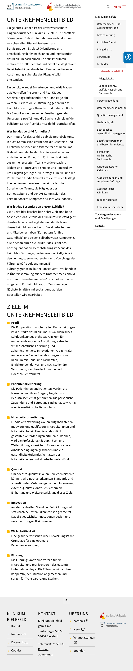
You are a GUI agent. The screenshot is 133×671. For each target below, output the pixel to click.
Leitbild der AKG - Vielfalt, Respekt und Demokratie (110, 89)
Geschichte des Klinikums (105, 190)
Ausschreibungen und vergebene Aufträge (110, 179)
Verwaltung (103, 57)
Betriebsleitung (106, 35)
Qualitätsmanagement (110, 115)
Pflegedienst (104, 49)
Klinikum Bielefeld (105, 17)
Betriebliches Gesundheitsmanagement (111, 131)
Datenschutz (19, 642)
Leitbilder (102, 64)
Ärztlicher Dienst (106, 42)
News (77, 629)
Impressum (18, 634)
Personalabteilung (107, 101)
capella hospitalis (107, 200)
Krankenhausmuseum (110, 207)
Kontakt (99, 226)
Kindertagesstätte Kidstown (107, 168)
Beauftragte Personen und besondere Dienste (110, 142)
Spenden (79, 651)
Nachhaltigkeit (105, 122)
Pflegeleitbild (106, 78)
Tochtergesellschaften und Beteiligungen (108, 216)
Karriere (78, 621)
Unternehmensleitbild (111, 71)
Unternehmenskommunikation (111, 108)
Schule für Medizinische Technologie (104, 155)
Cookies (16, 650)
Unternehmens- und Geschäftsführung (109, 26)
